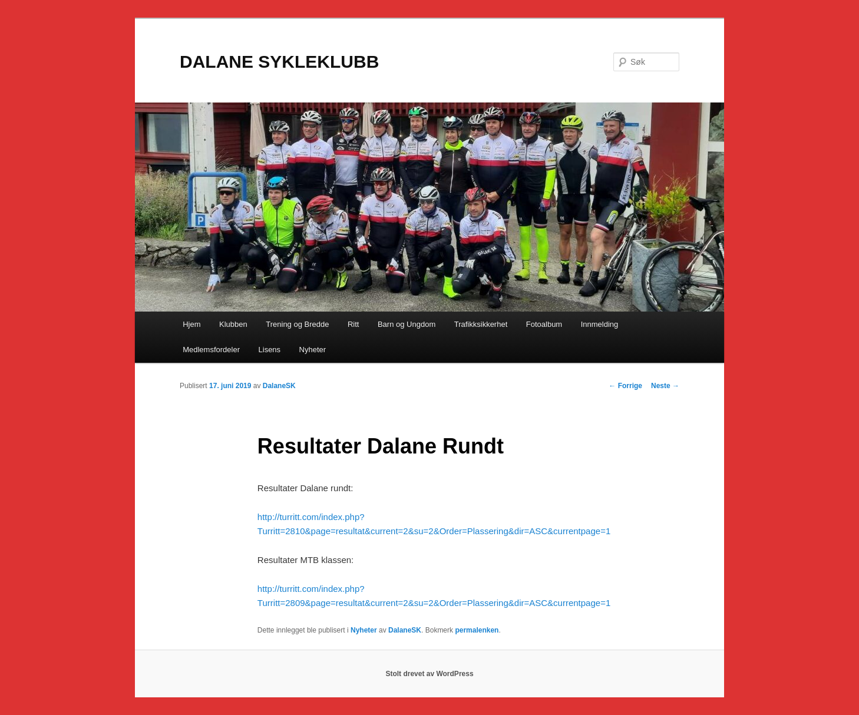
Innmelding (600, 324)
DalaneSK (279, 386)
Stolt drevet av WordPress (429, 674)
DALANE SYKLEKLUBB (279, 61)
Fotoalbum (544, 324)
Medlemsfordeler (211, 349)
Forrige (625, 386)
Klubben (233, 324)
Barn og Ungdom (406, 324)
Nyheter (312, 349)
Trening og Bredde (297, 324)
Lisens (270, 349)
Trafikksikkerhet (481, 324)
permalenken (476, 630)
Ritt (353, 324)
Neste (665, 386)
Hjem (191, 324)
